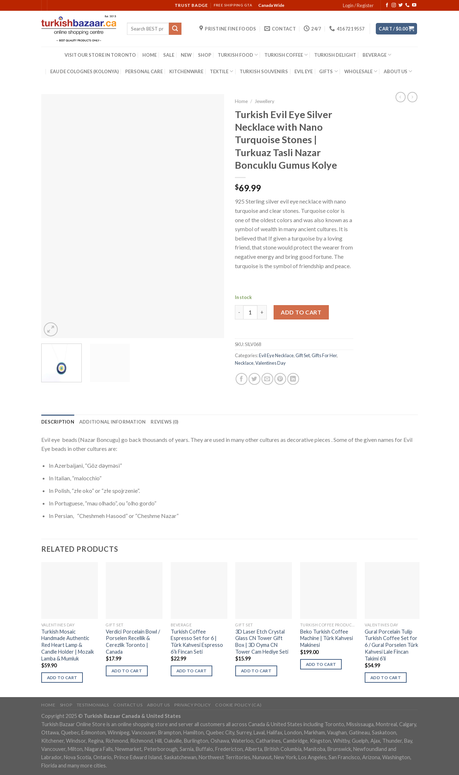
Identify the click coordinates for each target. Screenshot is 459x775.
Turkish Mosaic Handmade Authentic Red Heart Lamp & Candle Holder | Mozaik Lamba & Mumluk (67, 645)
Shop (66, 705)
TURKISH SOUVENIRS (264, 71)
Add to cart (301, 312)
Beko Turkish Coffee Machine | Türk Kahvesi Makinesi (326, 638)
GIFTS (328, 71)
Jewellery (264, 101)
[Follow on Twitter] (400, 5)
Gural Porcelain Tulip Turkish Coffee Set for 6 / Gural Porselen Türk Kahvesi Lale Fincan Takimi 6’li (391, 645)
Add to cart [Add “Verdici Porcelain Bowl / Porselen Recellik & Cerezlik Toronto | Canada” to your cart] (127, 670)
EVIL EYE (303, 71)
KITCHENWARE (186, 71)
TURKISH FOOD (238, 54)
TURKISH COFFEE (286, 54)
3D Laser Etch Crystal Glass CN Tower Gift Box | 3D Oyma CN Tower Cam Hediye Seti (261, 642)
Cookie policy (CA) (238, 705)
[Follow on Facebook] (387, 5)
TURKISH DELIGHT (335, 55)
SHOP (204, 55)
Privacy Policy (192, 705)
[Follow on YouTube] (414, 5)
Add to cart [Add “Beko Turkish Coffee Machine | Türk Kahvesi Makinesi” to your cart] (321, 664)
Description (57, 422)
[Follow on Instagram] (394, 5)
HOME (149, 55)
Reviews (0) (164, 422)
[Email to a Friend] (267, 379)
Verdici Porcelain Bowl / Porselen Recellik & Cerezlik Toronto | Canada (133, 642)
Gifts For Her (324, 355)
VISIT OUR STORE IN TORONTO (100, 55)
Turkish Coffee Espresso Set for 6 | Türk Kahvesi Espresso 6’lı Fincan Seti (197, 642)
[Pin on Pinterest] (280, 379)
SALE (168, 55)
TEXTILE (221, 71)
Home (241, 101)
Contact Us (127, 705)
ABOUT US (398, 71)
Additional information (112, 422)
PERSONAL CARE (144, 71)
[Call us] (407, 5)
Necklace (244, 363)
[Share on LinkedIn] (293, 379)
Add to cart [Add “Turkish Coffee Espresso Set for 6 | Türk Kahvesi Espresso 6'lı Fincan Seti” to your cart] (191, 670)
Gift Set (302, 355)
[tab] (57, 422)
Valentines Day (270, 363)
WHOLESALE (360, 71)
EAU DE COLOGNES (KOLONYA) (84, 71)
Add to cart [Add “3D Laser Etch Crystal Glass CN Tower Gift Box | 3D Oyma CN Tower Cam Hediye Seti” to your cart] (256, 670)
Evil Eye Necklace (276, 355)
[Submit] (175, 29)
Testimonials (93, 705)
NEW (186, 55)
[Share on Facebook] (241, 379)
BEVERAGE (377, 54)
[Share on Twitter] (254, 379)
